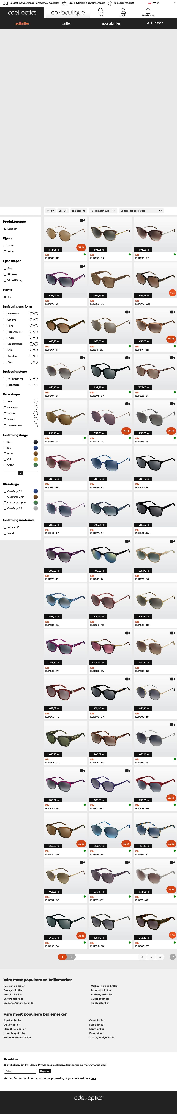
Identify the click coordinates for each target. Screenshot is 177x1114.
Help (120, 1019)
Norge (156, 2)
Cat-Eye (21, 222)
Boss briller (96, 935)
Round (21, 316)
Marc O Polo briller (14, 931)
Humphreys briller (14, 935)
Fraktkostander (68, 1029)
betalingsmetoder (70, 1025)
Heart (21, 304)
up (172, 1092)
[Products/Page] (103, 113)
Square (21, 322)
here (93, 981)
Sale (8, 171)
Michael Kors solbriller (104, 888)
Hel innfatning (21, 281)
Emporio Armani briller (17, 940)
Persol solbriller (13, 897)
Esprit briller (96, 931)
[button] (22, 12)
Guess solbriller (100, 901)
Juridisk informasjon (14, 1097)
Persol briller (96, 927)
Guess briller (96, 923)
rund (21, 229)
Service (64, 1019)
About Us (8, 1019)
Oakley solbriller (13, 892)
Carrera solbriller (13, 901)
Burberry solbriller (101, 897)
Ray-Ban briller (12, 923)
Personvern (49, 1092)
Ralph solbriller (100, 905)
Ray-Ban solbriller (14, 888)
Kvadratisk (21, 216)
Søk (101, 15)
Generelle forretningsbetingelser (21, 1092)
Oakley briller (11, 927)
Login (123, 15)
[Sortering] (141, 113)
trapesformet (21, 328)
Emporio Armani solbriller (19, 905)
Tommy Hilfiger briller (102, 940)
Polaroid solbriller (101, 892)
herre (8, 154)
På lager (10, 177)
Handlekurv (148, 15)
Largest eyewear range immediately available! (34, 3)
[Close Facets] (20, 114)
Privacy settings (11, 1025)
